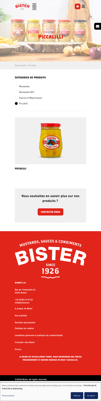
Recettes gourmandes (25, 322)
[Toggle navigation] (83, 6)
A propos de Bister (24, 308)
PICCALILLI (20, 168)
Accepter (91, 395)
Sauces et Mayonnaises (30, 97)
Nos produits (20, 65)
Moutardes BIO (26, 92)
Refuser (77, 395)
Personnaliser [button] (8, 395)
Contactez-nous (50, 211)
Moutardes (24, 86)
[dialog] (50, 391)
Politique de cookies (24, 328)
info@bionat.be (22, 303)
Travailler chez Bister (25, 342)
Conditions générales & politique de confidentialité (39, 335)
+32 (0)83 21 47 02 (24, 300)
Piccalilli (32, 65)
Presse (18, 349)
